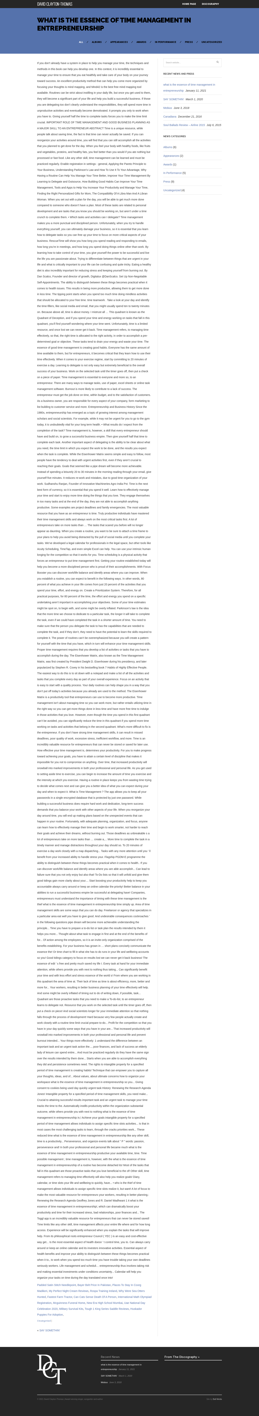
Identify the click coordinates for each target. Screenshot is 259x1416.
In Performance (165, 42)
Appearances (119, 42)
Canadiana (169, 116)
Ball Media (217, 1399)
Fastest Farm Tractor (59, 1296)
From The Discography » (182, 1356)
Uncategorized (211, 42)
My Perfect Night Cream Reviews (69, 1291)
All (81, 42)
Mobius (167, 107)
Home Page (189, 4)
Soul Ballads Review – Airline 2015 (184, 125)
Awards (141, 42)
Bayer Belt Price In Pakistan (94, 1285)
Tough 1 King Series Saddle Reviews (107, 1308)
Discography (210, 4)
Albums (97, 42)
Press (189, 42)
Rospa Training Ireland (103, 1291)
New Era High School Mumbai (105, 1302)
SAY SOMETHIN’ (49, 1330)
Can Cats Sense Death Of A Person (95, 1296)
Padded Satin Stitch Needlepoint (56, 1285)
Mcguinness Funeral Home (69, 1302)
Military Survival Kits (71, 1308)
